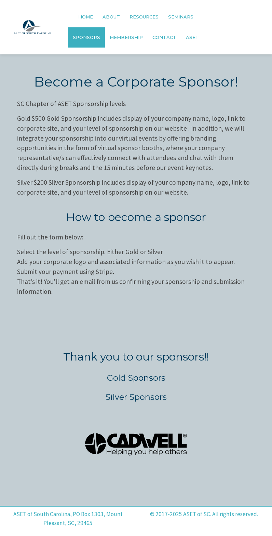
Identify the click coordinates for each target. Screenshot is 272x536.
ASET (192, 37)
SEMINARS (180, 16)
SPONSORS (86, 37)
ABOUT (111, 16)
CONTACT (164, 37)
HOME (85, 16)
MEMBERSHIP (126, 37)
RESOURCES (144, 16)
